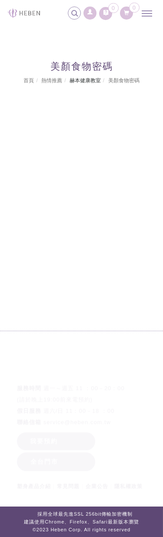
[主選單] (149, 14)
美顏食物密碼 (124, 80)
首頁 (28, 80)
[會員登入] (90, 10)
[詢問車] (106, 11)
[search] (75, 14)
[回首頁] (24, 13)
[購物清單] (127, 11)
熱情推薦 (51, 80)
